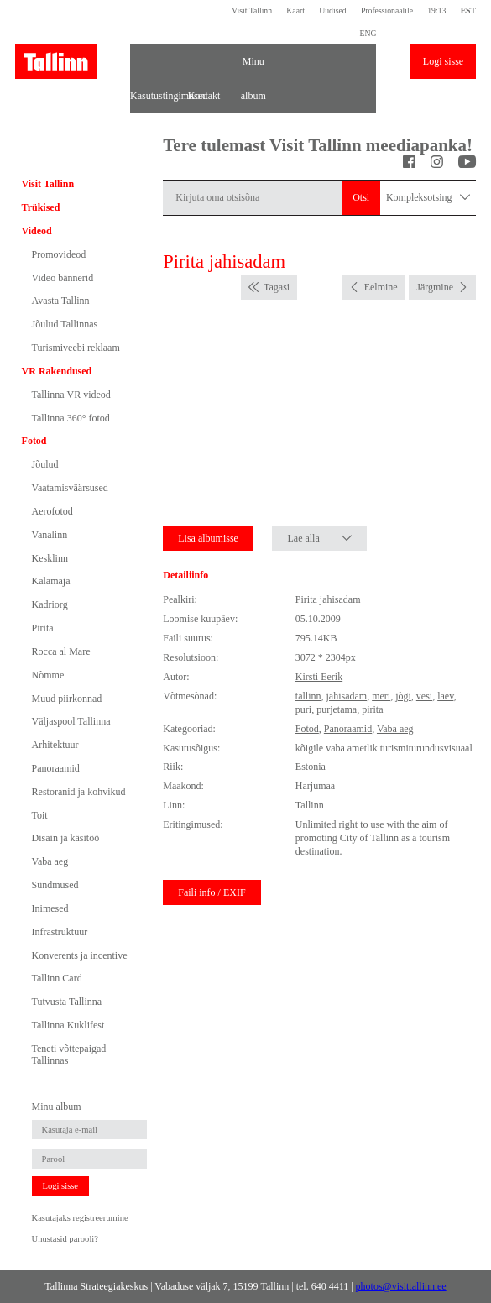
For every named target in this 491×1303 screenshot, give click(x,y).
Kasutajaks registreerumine (80, 1217)
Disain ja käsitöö (66, 838)
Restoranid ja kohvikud (79, 792)
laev (445, 696)
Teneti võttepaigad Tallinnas (69, 1054)
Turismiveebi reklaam (76, 347)
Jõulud (45, 464)
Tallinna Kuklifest (68, 1025)
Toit (40, 815)
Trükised (41, 207)
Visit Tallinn (252, 10)
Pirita (43, 628)
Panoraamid (56, 768)
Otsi (361, 197)
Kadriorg (50, 604)
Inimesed (50, 908)
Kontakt (204, 96)
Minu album (253, 67)
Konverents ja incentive (80, 955)
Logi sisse (443, 61)
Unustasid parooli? (65, 1238)
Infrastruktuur (60, 932)
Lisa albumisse (208, 538)
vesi (424, 696)
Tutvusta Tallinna (67, 1001)
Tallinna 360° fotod (71, 418)
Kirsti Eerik (318, 677)
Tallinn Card (57, 978)
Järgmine (434, 287)
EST (468, 10)
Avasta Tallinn (61, 300)
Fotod (34, 441)
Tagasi (277, 287)
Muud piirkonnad (67, 698)
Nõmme (48, 675)
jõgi (403, 696)
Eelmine (381, 287)
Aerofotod (52, 511)
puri (303, 709)
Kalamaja (51, 581)
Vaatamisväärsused (70, 488)
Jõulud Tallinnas (65, 324)
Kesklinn (50, 558)
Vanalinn (50, 535)
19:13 (436, 10)
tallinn (308, 696)
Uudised (332, 10)
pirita (372, 709)
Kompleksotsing (428, 198)
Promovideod (59, 254)
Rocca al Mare (61, 651)
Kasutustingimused (155, 96)
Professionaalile (387, 10)
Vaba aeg (50, 861)
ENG (367, 33)
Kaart (295, 10)
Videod (37, 231)
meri (381, 696)
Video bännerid (63, 278)
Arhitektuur (55, 745)
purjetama (336, 709)
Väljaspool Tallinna (71, 721)
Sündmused (55, 885)
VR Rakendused (57, 371)
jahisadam (346, 696)
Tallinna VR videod (71, 394)
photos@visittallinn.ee (401, 1286)
